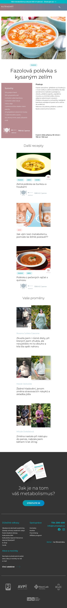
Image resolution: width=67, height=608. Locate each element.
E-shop (4, 543)
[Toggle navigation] (64, 7)
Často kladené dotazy (10, 533)
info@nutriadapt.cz (56, 526)
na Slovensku (59, 542)
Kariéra (32, 530)
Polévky (33, 65)
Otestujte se (49, 2)
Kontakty (33, 528)
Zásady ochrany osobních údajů (13, 530)
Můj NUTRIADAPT (8, 540)
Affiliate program (36, 535)
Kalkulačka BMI (7, 535)
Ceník (4, 545)
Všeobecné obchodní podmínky (13, 528)
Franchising (34, 533)
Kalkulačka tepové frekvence (12, 538)
